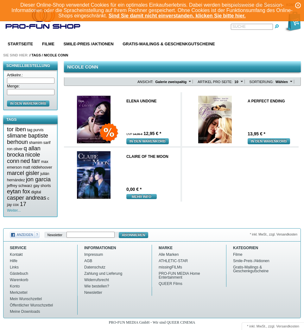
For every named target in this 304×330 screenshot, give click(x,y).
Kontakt (16, 254)
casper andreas (26, 198)
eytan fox (18, 191)
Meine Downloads (25, 311)
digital (36, 192)
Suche (239, 26)
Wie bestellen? (96, 286)
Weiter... (14, 210)
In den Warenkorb (148, 141)
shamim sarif (39, 142)
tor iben (16, 129)
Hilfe (13, 261)
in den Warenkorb (28, 103)
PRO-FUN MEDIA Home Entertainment (179, 275)
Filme (48, 44)
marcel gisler (23, 173)
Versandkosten (287, 326)
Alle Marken (169, 254)
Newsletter (55, 235)
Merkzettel (18, 292)
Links (14, 267)
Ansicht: (145, 82)
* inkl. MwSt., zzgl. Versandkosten (273, 234)
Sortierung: (262, 82)
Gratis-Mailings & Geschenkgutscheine (169, 44)
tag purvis (35, 130)
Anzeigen (25, 234)
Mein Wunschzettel (26, 299)
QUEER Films (170, 283)
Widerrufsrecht (96, 280)
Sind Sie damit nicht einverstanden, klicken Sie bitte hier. (177, 15)
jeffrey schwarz (19, 186)
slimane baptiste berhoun (27, 139)
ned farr (30, 161)
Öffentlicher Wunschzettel (31, 305)
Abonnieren (133, 235)
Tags (36, 55)
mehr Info (141, 196)
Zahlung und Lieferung (103, 273)
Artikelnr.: (15, 75)
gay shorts (42, 186)
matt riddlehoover (37, 167)
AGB (88, 261)
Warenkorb (19, 280)
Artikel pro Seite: (215, 82)
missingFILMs (170, 267)
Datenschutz (94, 267)
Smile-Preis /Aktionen (88, 44)
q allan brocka (24, 151)
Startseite (20, 44)
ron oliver (14, 149)
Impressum (93, 254)
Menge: (13, 86)
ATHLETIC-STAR (173, 261)
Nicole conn (56, 55)
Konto (15, 286)
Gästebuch (19, 273)
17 (23, 204)
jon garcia (38, 179)
